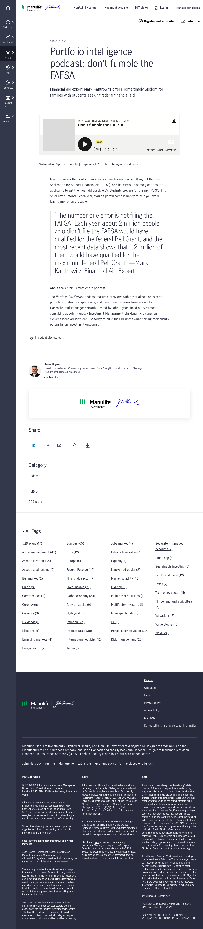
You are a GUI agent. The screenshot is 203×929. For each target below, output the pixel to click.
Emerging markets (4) (37, 639)
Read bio (51, 377)
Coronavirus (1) (32, 604)
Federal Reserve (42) (80, 569)
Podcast (34, 476)
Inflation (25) (76, 622)
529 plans (36, 501)
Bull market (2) (32, 578)
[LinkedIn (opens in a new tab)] (34, 446)
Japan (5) (73, 648)
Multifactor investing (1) (127, 604)
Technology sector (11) (170, 592)
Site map (149, 718)
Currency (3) (30, 613)
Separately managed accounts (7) (169, 546)
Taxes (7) (161, 584)
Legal (147, 695)
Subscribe (190, 21)
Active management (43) (39, 552)
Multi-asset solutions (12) (128, 596)
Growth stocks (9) (79, 604)
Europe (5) (74, 561)
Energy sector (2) (34, 648)
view (37, 802)
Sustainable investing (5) (172, 566)
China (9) (28, 587)
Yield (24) (162, 633)
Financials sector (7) (80, 578)
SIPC (41, 791)
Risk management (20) (127, 639)
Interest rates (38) (79, 630)
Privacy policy (152, 703)
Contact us (150, 688)
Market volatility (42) (125, 578)
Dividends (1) (30, 622)
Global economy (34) (81, 596)
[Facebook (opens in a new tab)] (48, 446)
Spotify (61, 164)
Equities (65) (75, 543)
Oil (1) (115, 622)
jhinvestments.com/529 (160, 907)
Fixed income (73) (79, 587)
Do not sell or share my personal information (170, 725)
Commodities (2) (33, 596)
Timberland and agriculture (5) (173, 604)
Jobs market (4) (122, 543)
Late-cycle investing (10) (127, 552)
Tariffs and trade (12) (169, 575)
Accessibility (151, 710)
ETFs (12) (73, 552)
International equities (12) (84, 639)
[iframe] (109, 135)
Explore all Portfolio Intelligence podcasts (110, 164)
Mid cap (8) (118, 587)
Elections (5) (30, 630)
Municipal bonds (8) (124, 613)
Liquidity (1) (118, 561)
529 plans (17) (32, 543)
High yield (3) (76, 613)
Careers (148, 680)
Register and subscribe (156, 21)
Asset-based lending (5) (38, 569)
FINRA (34, 791)
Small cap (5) (164, 558)
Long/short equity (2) (125, 569)
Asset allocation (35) (36, 561)
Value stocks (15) (166, 624)
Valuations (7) (164, 615)
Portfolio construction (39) (129, 630)
